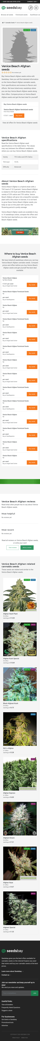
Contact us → (6, 975)
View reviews (13, 547)
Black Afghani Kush (10, 703)
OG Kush (14, 192)
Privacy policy (16, 1037)
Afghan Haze (8, 883)
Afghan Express (9, 793)
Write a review (27, 547)
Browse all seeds (7, 15)
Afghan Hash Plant (10, 614)
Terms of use (24, 1037)
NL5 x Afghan (8, 748)
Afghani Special (9, 927)
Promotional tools (7, 1022)
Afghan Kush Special (11, 658)
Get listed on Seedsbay (9, 1019)
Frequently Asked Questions (11, 1007)
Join (34, 993)
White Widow (26, 192)
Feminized (22, 15)
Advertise (5, 1025)
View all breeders (7, 1004)
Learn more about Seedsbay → (13, 971)
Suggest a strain (7, 1010)
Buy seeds (19, 115)
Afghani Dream (9, 838)
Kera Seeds (10, 111)
